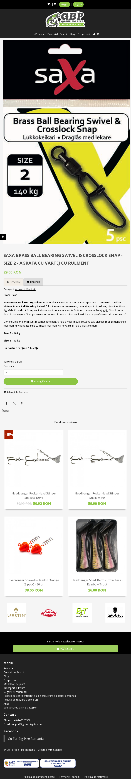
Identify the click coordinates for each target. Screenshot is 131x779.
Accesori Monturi (25, 289)
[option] (66, 142)
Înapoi (5, 410)
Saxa (14, 295)
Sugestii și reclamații (15, 692)
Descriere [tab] (13, 282)
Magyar (64, 4)
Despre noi (84, 34)
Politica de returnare (96, 776)
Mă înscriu (65, 648)
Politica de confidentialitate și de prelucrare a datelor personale (40, 695)
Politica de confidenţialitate (39, 776)
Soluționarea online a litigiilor (20, 707)
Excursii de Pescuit (58, 34)
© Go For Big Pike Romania (20, 749)
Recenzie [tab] (33, 281)
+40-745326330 (21, 720)
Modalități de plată (14, 684)
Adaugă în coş (40, 381)
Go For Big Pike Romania (26, 738)
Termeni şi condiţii (69, 776)
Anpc (6, 703)
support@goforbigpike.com (27, 724)
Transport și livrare (14, 688)
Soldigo (57, 749)
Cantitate (9, 366)
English (78, 4)
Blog (72, 34)
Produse (39, 34)
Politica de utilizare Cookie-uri (21, 699)
